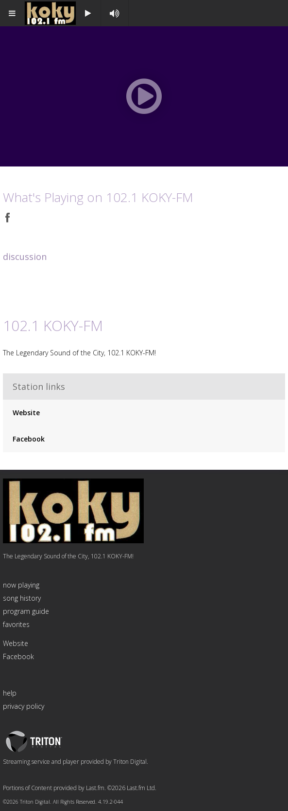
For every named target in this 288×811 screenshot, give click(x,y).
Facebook (29, 438)
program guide (26, 611)
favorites (16, 624)
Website (26, 412)
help (10, 693)
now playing (21, 585)
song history (22, 598)
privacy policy (23, 706)
